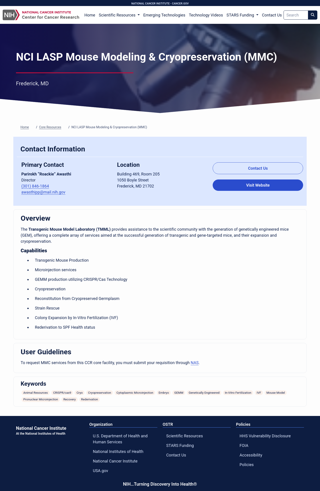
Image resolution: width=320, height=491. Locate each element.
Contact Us (272, 15)
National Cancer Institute (115, 461)
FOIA (244, 445)
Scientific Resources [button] (117, 15)
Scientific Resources (184, 436)
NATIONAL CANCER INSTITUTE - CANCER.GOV (160, 3)
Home (89, 15)
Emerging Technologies (164, 15)
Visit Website (258, 185)
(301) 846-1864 (35, 186)
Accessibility (251, 455)
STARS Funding (180, 445)
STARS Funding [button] (240, 15)
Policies (247, 464)
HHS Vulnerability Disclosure (265, 436)
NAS (195, 362)
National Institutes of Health (118, 451)
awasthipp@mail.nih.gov (43, 192)
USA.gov (100, 470)
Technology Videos (206, 15)
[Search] (296, 15)
